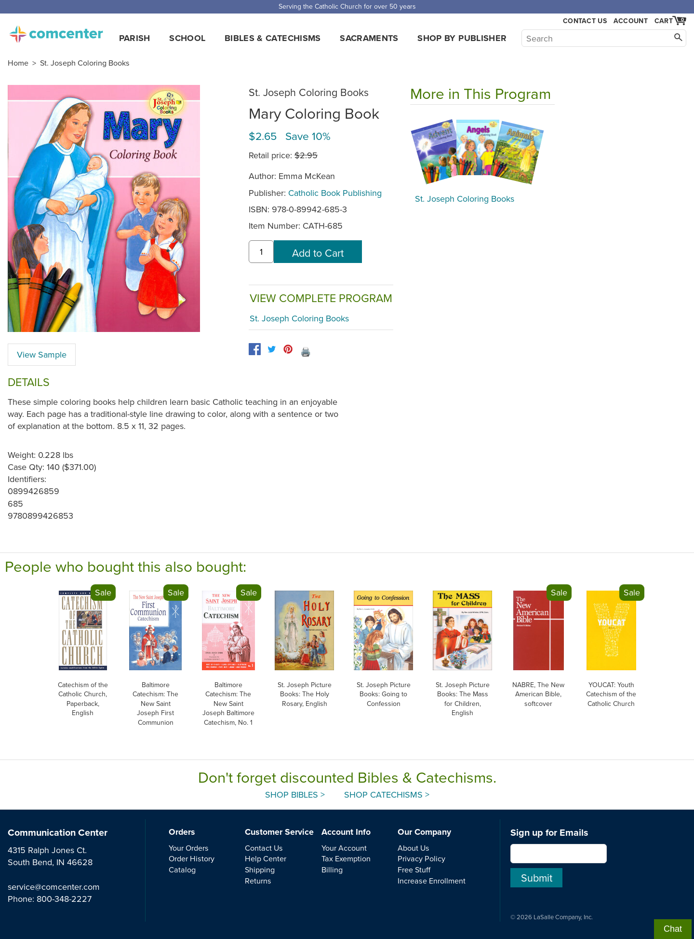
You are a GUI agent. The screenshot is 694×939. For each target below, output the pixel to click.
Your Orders (189, 847)
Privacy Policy (421, 858)
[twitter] (272, 349)
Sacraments (369, 38)
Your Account (344, 847)
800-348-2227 (64, 899)
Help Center (265, 858)
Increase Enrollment (432, 880)
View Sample (42, 354)
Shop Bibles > (295, 794)
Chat (673, 929)
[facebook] (255, 349)
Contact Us (585, 21)
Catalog (182, 869)
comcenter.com (56, 31)
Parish (134, 38)
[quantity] (261, 251)
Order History (191, 858)
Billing (332, 869)
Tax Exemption (346, 858)
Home (18, 62)
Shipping (260, 869)
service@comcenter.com (54, 887)
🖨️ (305, 351)
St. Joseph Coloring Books (85, 62)
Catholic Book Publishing (335, 193)
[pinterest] (288, 349)
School (187, 38)
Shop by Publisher (462, 38)
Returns (258, 880)
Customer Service (279, 832)
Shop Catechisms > (386, 794)
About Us (413, 847)
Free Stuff (414, 869)
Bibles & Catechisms (273, 38)
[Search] (603, 38)
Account (631, 21)
